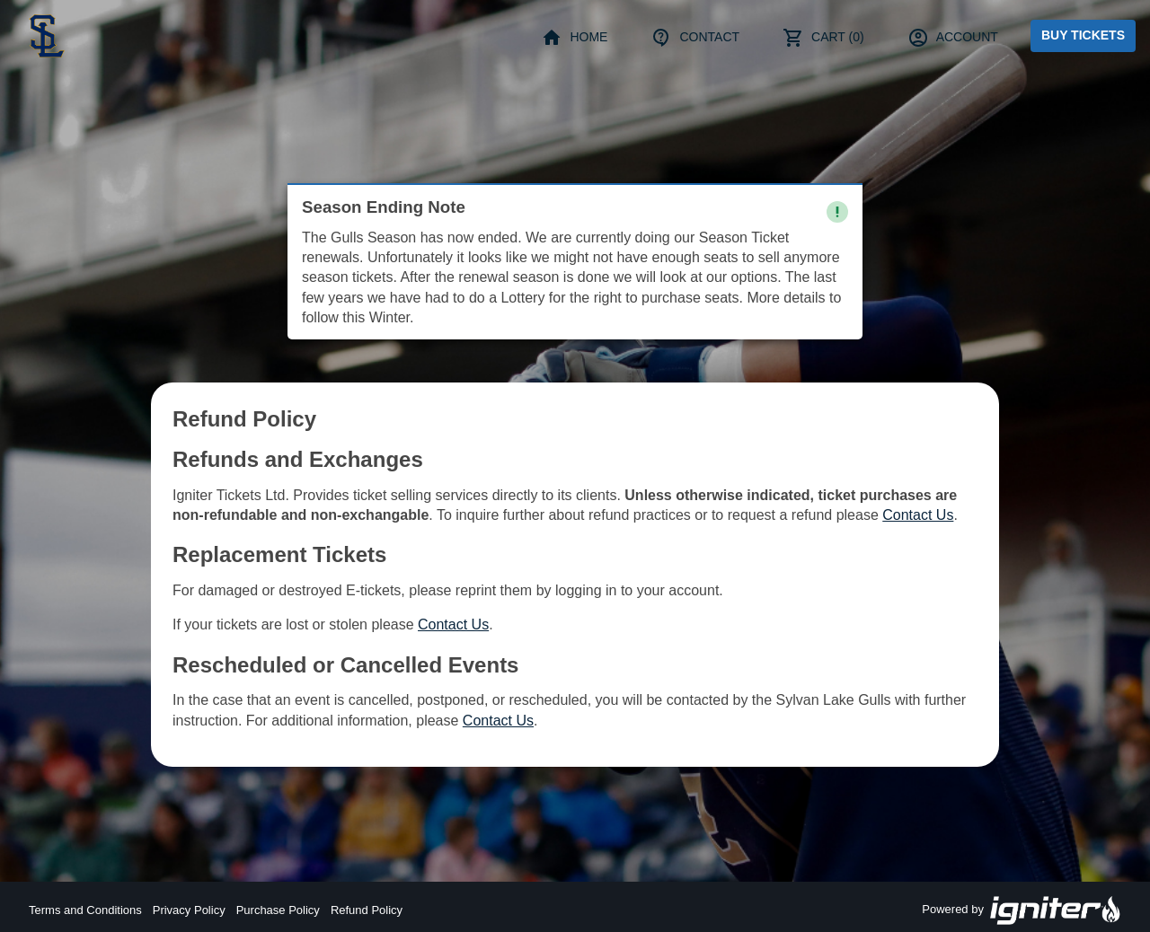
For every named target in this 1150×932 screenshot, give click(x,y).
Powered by (1021, 910)
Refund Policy (366, 910)
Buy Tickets (1083, 35)
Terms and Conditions (85, 910)
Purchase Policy (278, 910)
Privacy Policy (189, 910)
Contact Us (917, 515)
